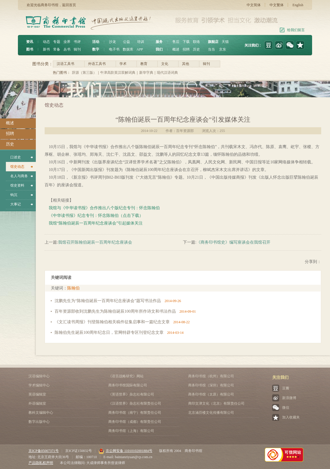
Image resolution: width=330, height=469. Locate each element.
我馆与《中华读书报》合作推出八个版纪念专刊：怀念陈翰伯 (104, 208)
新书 (46, 49)
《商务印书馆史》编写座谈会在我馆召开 (233, 242)
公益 (126, 42)
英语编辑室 (37, 394)
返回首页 (69, 5)
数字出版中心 (39, 422)
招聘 (186, 49)
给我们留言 (296, 30)
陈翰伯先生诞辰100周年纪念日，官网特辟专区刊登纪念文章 (109, 332)
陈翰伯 (73, 288)
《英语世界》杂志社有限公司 (131, 394)
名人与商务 (19, 176)
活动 (95, 42)
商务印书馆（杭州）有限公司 (211, 376)
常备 (56, 49)
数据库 (128, 49)
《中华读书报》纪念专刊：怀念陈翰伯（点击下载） (96, 215)
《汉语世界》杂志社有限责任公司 (134, 403)
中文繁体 (277, 5)
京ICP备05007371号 (43, 451)
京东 (222, 49)
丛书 (66, 49)
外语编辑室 (37, 403)
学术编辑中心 (39, 385)
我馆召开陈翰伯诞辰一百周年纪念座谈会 (95, 242)
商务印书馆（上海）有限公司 (131, 431)
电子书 (114, 49)
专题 (56, 42)
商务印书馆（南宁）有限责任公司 (134, 413)
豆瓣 (285, 388)
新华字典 (146, 73)
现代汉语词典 (167, 73)
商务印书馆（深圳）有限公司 (211, 385)
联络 (196, 42)
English (297, 5)
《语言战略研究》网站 (126, 376)
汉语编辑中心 (39, 376)
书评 (77, 42)
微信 (285, 408)
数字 (95, 49)
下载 (186, 42)
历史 (196, 49)
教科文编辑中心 (40, 413)
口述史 (15, 157)
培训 (140, 42)
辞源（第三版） (84, 73)
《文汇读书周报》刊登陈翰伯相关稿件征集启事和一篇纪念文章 (112, 322)
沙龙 (112, 42)
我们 (159, 49)
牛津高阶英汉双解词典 (117, 73)
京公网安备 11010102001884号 (125, 451)
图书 (29, 49)
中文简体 (254, 5)
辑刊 (77, 49)
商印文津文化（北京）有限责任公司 (216, 403)
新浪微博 (289, 398)
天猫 (225, 42)
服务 (159, 42)
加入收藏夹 (291, 417)
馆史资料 (17, 185)
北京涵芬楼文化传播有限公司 (211, 413)
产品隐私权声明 (40, 463)
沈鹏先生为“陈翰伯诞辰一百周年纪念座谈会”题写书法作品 (108, 301)
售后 (175, 42)
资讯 (29, 42)
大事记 (15, 204)
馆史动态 (17, 167)
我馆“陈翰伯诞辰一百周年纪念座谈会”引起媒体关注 (96, 223)
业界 (66, 42)
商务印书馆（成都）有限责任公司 (134, 422)
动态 (46, 42)
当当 (211, 49)
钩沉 (13, 195)
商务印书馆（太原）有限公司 (211, 394)
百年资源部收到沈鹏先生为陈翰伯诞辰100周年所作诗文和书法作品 (115, 311)
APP (140, 49)
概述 (175, 49)
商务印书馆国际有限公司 (127, 385)
